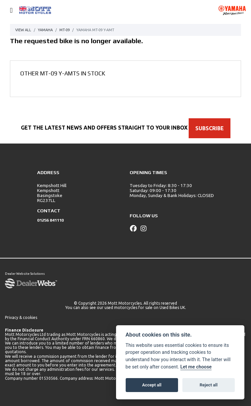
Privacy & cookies (21, 317)
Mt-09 (64, 30)
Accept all (151, 384)
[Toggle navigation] (8, 10)
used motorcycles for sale (128, 307)
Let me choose (196, 367)
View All (23, 30)
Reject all (209, 384)
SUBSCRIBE (209, 128)
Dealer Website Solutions (25, 273)
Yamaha (45, 30)
